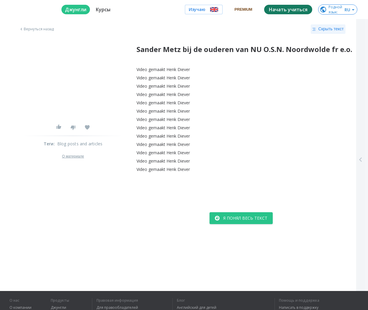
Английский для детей (196, 307)
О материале (73, 156)
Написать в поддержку (298, 307)
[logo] (30, 9)
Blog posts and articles (80, 144)
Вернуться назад (36, 29)
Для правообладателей (117, 307)
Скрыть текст (328, 29)
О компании (20, 307)
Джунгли (58, 307)
